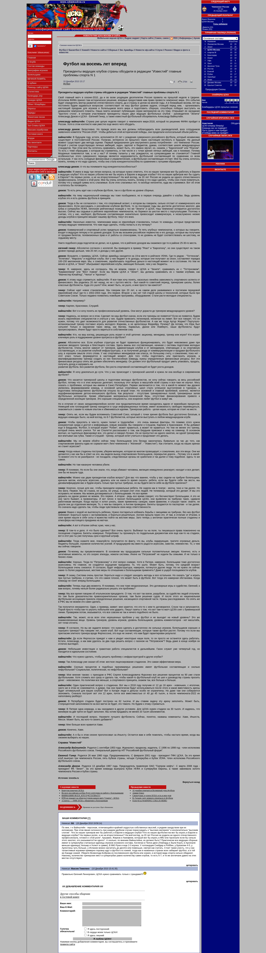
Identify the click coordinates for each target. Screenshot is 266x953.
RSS (174, 38)
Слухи (159, 50)
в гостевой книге (69, 896)
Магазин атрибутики (38, 130)
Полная (231, 33)
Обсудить (235, 123)
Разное (168, 50)
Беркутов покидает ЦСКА (73, 790)
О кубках (32, 83)
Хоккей (85, 50)
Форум (31, 138)
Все (232, 118)
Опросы (32, 108)
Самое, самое (162, 38)
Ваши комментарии (74, 818)
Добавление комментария (82, 886)
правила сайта (67, 944)
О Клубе (32, 62)
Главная (32, 58)
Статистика (33, 91)
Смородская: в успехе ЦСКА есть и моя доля (151, 795)
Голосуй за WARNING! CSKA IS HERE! (149, 800)
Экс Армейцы (126, 50)
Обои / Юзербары (36, 104)
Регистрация (32, 52)
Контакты (32, 151)
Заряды (31, 113)
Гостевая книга (35, 134)
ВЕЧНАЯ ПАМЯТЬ (37, 79)
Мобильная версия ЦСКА (110, 38)
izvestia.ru (74, 778)
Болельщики (34, 74)
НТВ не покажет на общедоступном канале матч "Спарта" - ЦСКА (90, 798)
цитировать (192, 865)
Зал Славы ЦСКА (36, 125)
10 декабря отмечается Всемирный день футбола (153, 790)
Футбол (63, 50)
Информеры (185, 38)
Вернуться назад (191, 782)
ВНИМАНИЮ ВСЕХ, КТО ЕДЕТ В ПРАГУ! (81, 795)
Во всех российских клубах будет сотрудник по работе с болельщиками (93, 793)
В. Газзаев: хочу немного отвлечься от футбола (152, 798)
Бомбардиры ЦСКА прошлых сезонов (220, 107)
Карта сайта (147, 38)
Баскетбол (74, 50)
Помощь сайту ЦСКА (38, 87)
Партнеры (33, 147)
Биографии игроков (38, 70)
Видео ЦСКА (34, 121)
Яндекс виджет (132, 38)
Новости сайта (98, 50)
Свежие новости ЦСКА (71, 45)
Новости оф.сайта (145, 50)
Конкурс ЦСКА (35, 100)
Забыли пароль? (43, 52)
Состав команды (36, 66)
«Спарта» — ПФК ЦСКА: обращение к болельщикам (85, 800)
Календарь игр (35, 96)
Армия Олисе (138, 793)
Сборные (112, 50)
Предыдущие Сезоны (215, 89)
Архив (197, 38)
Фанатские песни (36, 117)
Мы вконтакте (35, 142)
